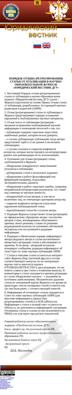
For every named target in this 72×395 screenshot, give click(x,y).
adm (3, 366)
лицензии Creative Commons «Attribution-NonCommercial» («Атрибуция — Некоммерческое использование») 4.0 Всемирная (7, 383)
